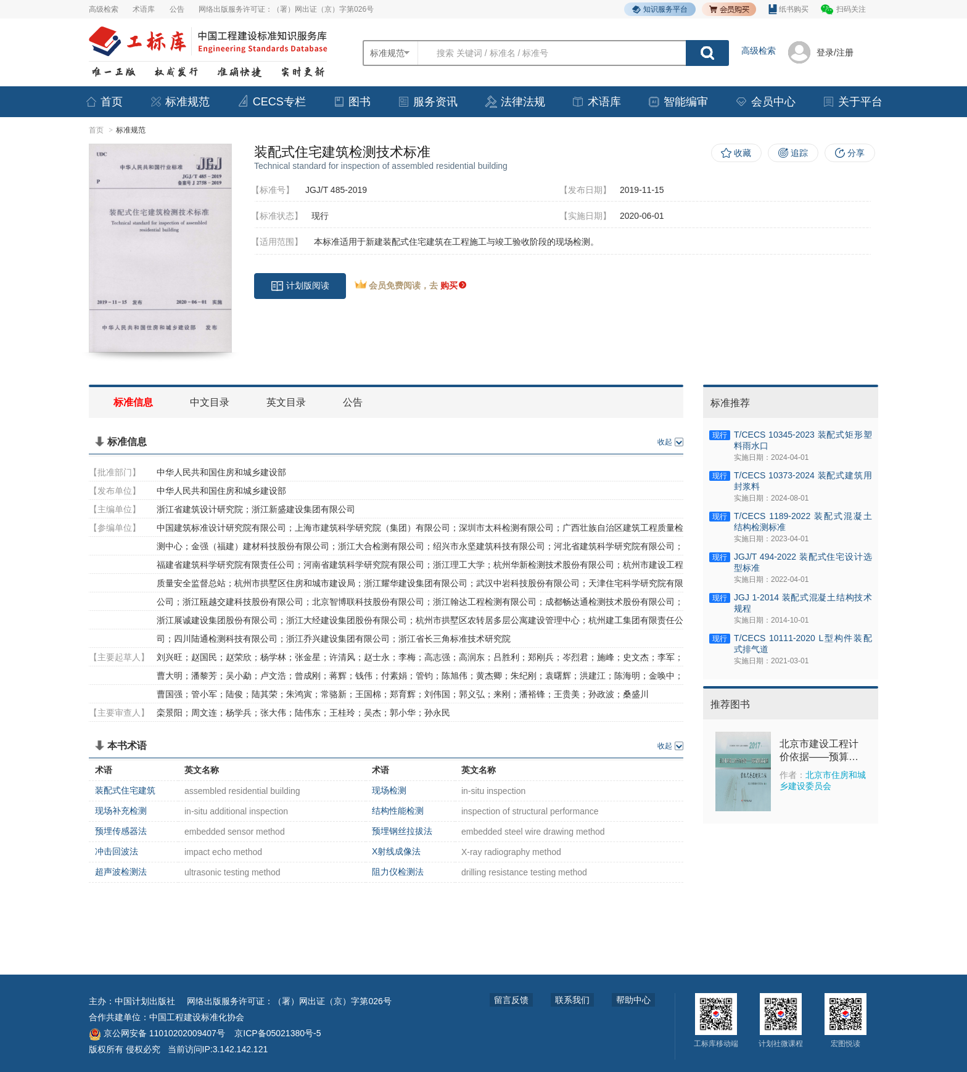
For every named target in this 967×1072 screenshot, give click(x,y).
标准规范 (179, 102)
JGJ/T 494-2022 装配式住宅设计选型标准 (803, 562)
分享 (856, 153)
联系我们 (572, 1000)
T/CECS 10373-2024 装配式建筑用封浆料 (803, 480)
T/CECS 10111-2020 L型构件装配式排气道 (803, 643)
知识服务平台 (660, 9)
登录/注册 (835, 52)
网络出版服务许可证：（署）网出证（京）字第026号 (286, 9)
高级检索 (103, 9)
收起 (664, 442)
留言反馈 (511, 1000)
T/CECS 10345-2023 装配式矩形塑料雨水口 (803, 440)
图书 (351, 102)
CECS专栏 (271, 101)
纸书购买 (788, 9)
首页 (103, 102)
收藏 (742, 153)
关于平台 (852, 102)
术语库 (144, 9)
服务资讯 (427, 102)
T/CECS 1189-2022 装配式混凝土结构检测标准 (803, 521)
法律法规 (515, 102)
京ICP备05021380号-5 (277, 1033)
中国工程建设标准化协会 (196, 1017)
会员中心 (765, 102)
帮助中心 (633, 1000)
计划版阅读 (300, 286)
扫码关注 (851, 9)
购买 (453, 285)
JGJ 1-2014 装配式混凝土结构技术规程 (803, 602)
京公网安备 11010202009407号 (157, 1033)
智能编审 (678, 102)
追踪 (799, 153)
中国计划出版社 (145, 1001)
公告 (177, 9)
